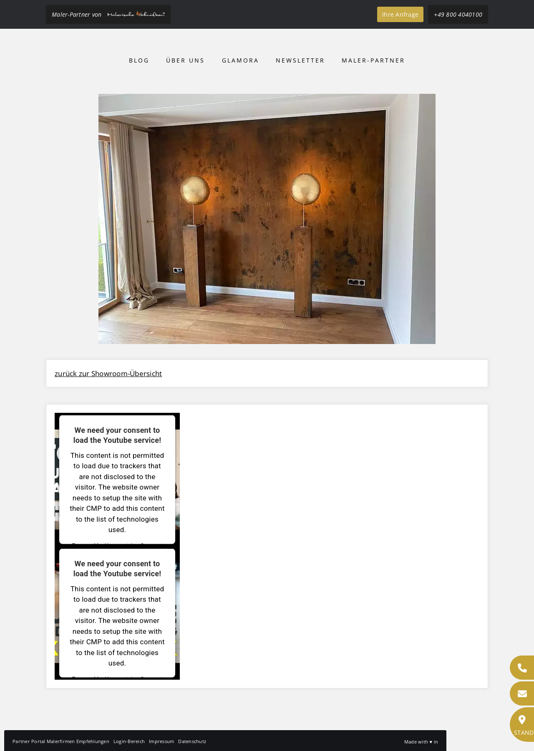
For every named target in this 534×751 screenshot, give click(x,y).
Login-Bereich (129, 741)
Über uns (185, 60)
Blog (139, 60)
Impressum (161, 741)
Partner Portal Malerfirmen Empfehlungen (61, 741)
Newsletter (300, 60)
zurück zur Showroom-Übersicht (108, 373)
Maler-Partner (373, 60)
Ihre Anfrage (400, 14)
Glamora (240, 60)
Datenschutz (192, 741)
